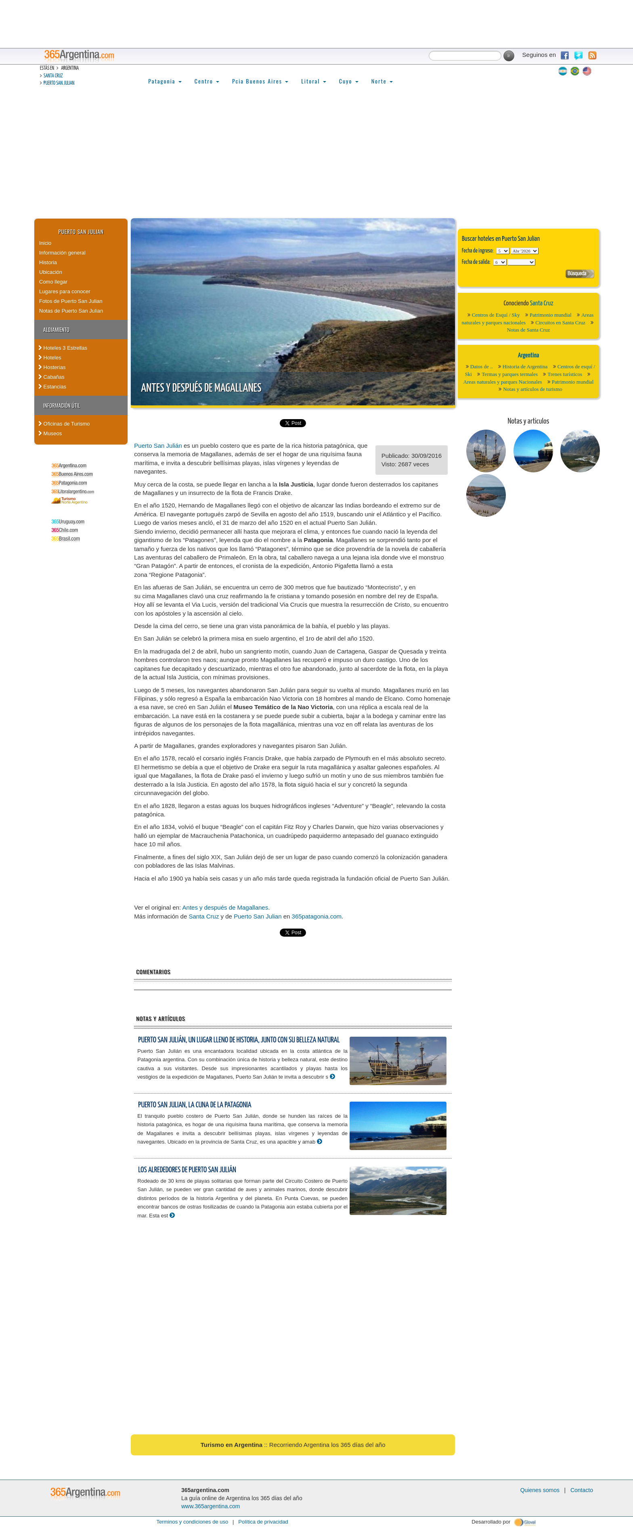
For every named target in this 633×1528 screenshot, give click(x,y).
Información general (62, 253)
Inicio (45, 243)
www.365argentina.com (210, 1506)
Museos (50, 433)
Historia (48, 262)
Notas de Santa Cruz (528, 330)
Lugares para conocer (64, 291)
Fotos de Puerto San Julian (71, 301)
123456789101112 (525, 251)
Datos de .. (481, 366)
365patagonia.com (317, 916)
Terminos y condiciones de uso (192, 1522)
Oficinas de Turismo (64, 424)
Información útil (61, 405)
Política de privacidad (263, 1522)
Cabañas (51, 377)
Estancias (52, 387)
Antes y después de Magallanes (201, 388)
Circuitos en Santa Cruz (560, 322)
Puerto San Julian (59, 83)
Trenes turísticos (564, 374)
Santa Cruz (53, 76)
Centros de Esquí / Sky (496, 315)
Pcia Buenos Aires (260, 81)
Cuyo (348, 81)
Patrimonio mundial (551, 315)
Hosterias (52, 367)
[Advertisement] (316, 157)
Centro (207, 81)
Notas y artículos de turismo (532, 389)
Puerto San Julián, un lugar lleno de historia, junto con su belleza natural (239, 1040)
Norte (382, 81)
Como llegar (53, 282)
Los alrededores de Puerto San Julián (187, 1170)
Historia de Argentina (525, 366)
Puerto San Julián (158, 445)
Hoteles (49, 358)
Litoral (313, 81)
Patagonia (164, 81)
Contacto (581, 1490)
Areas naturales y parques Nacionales (502, 382)
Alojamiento (56, 330)
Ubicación (50, 272)
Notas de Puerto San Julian (71, 311)
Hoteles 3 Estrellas (62, 348)
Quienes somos (540, 1490)
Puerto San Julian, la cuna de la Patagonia (194, 1105)
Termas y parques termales (510, 374)
